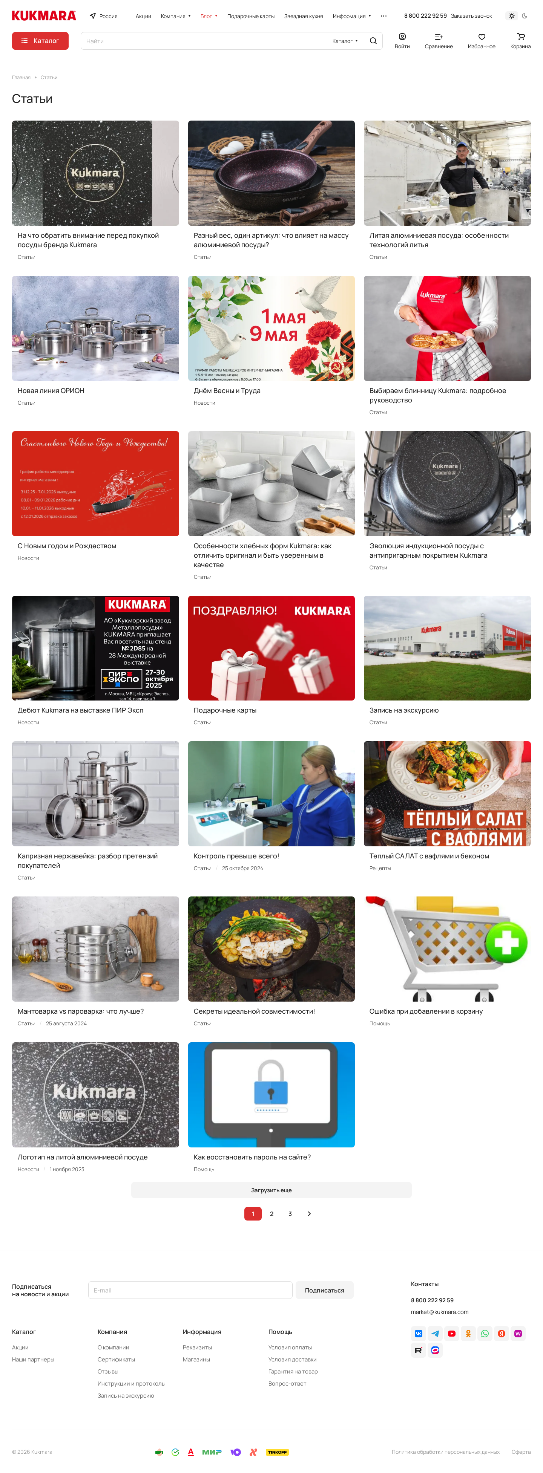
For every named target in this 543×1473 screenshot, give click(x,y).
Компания (112, 1332)
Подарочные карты (225, 709)
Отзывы (108, 1371)
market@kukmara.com (440, 1312)
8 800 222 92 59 (425, 15)
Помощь (280, 1332)
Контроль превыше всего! (236, 855)
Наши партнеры (33, 1359)
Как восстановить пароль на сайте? (252, 1156)
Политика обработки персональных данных (446, 1451)
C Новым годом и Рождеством (67, 545)
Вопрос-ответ (287, 1383)
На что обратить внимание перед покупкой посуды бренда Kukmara (88, 240)
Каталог (24, 1332)
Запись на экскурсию (404, 709)
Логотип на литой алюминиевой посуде (83, 1156)
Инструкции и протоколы (132, 1383)
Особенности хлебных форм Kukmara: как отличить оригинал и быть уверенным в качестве (262, 555)
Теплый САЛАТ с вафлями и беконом (429, 855)
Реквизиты (197, 1347)
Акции (20, 1347)
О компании (113, 1347)
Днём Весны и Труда (227, 390)
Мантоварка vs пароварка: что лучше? (81, 1011)
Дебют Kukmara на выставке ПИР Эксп (80, 709)
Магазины (196, 1359)
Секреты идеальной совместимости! (254, 1011)
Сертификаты (116, 1359)
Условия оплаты (290, 1347)
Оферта (521, 1451)
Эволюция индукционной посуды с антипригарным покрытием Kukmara (429, 550)
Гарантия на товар (293, 1371)
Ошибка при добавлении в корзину (426, 1011)
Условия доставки (292, 1359)
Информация (202, 1332)
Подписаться (324, 1290)
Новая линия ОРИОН (51, 390)
